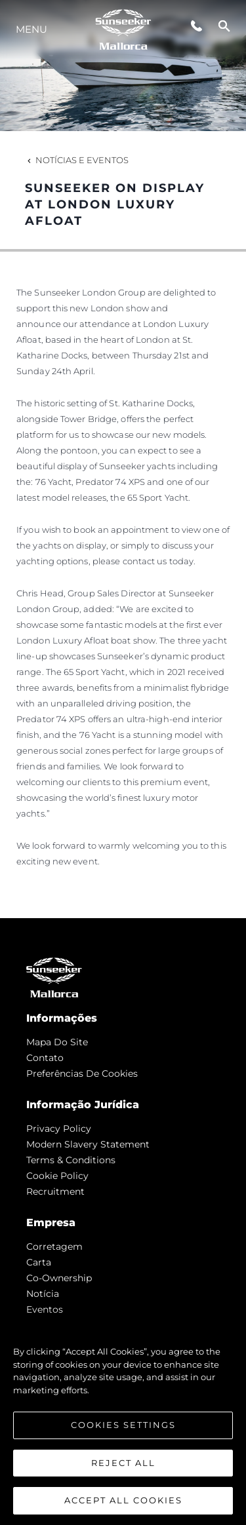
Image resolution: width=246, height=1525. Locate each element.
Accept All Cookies (123, 1500)
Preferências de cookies (82, 1073)
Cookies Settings (123, 1424)
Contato (45, 1058)
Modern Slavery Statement (88, 1144)
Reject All (123, 1462)
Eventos (44, 1309)
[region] (123, 1419)
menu (31, 29)
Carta (38, 1262)
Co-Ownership (59, 1278)
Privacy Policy (58, 1128)
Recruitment (55, 1191)
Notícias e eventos (77, 160)
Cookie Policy (57, 1176)
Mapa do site (57, 1042)
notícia (42, 1294)
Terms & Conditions (70, 1160)
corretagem (54, 1246)
